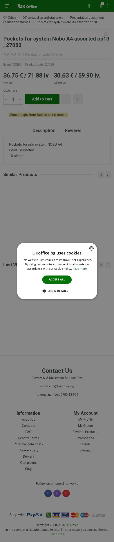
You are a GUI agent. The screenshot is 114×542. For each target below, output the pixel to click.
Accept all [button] (57, 279)
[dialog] (57, 271)
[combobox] (91, 248)
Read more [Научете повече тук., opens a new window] (80, 269)
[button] (57, 291)
